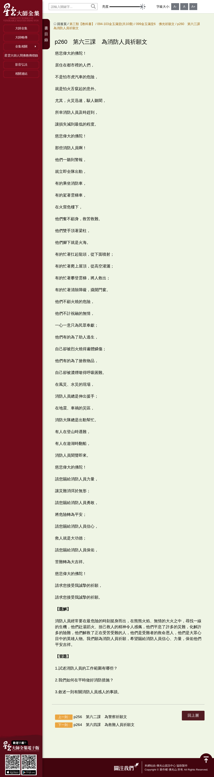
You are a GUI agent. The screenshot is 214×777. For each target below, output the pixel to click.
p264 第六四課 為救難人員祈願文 (95, 725)
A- (175, 6)
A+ (193, 6)
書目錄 (46, 34)
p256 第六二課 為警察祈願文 (91, 717)
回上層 (193, 715)
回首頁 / (63, 24)
